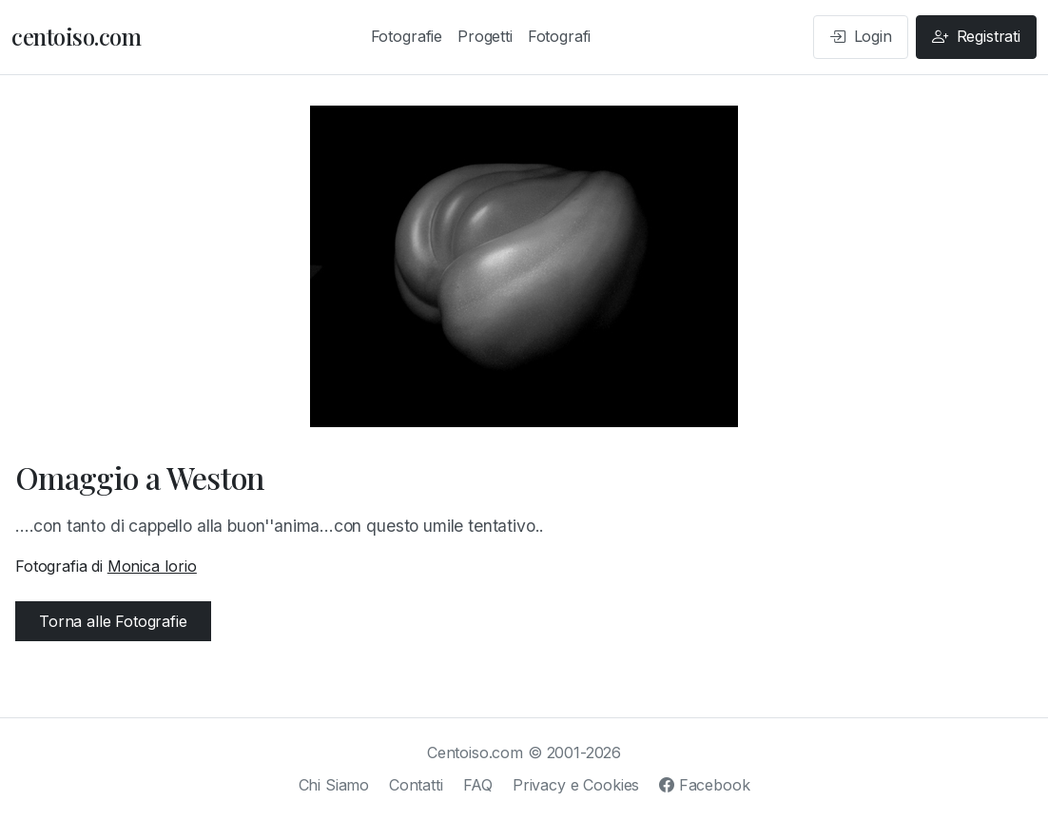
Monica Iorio (152, 566)
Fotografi (560, 36)
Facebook (704, 784)
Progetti (485, 36)
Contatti (416, 784)
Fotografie (406, 36)
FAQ (478, 784)
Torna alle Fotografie (113, 621)
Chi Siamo (334, 784)
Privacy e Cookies (576, 784)
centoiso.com (76, 36)
